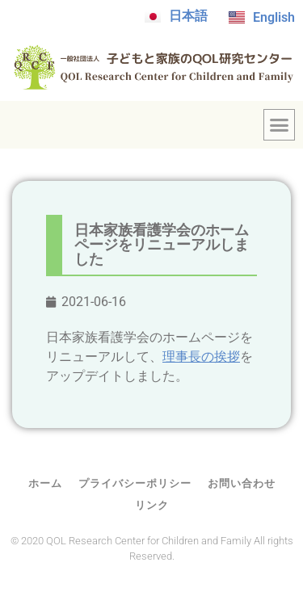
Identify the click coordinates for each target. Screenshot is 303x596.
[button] (279, 125)
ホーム (45, 483)
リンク (152, 505)
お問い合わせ (242, 483)
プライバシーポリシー (134, 483)
